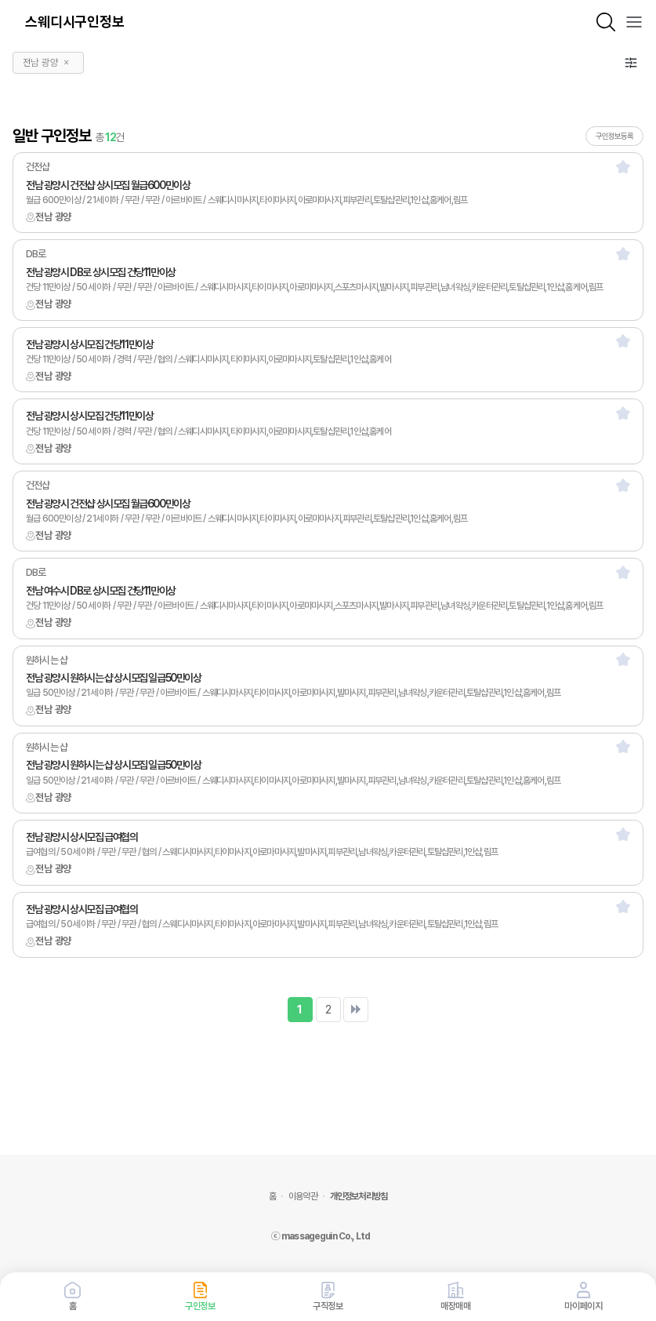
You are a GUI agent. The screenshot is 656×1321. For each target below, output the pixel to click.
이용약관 (302, 1196)
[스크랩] (623, 166)
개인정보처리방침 (358, 1196)
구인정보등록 (614, 135)
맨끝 (355, 1009)
